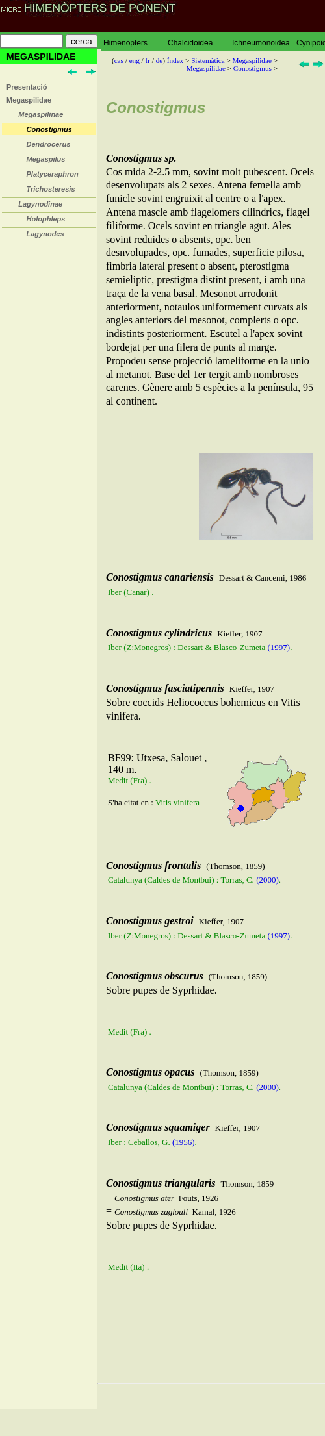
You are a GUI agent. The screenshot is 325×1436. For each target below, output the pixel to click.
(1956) (183, 1142)
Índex (175, 60)
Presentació (26, 87)
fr (147, 60)
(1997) (278, 647)
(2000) (267, 880)
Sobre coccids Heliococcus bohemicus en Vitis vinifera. (211, 757)
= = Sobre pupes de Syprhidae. (211, 1226)
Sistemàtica (208, 60)
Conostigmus (252, 68)
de (159, 60)
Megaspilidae (28, 100)
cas (119, 60)
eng (134, 60)
